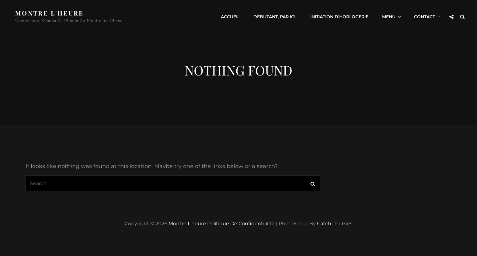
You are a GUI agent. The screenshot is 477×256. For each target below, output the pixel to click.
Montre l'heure (49, 13)
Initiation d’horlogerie (339, 16)
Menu (392, 16)
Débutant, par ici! (275, 16)
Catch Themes (334, 223)
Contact (427, 16)
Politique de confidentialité (241, 223)
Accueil (230, 16)
